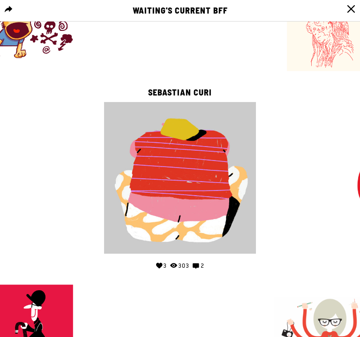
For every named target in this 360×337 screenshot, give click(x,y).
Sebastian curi (180, 92)
